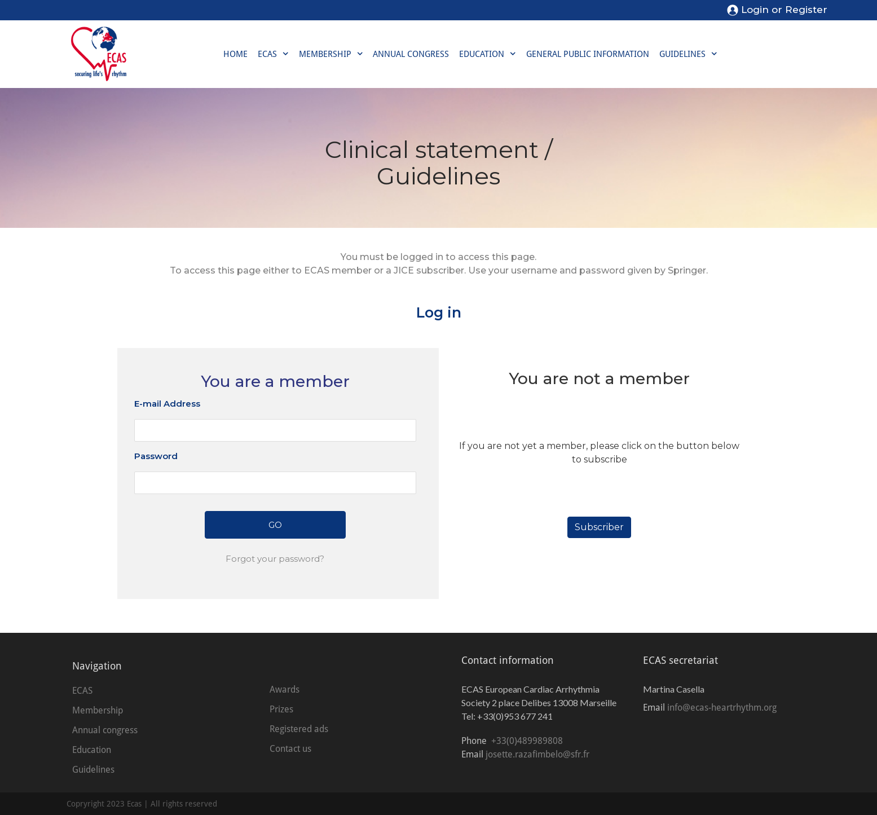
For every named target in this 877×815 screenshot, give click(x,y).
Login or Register (784, 9)
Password (156, 456)
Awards (284, 689)
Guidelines (688, 54)
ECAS (273, 54)
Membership (331, 54)
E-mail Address (167, 403)
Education (487, 54)
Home (235, 54)
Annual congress (411, 54)
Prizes (281, 709)
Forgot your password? (275, 558)
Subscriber (599, 527)
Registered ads (299, 729)
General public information (587, 54)
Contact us (290, 748)
